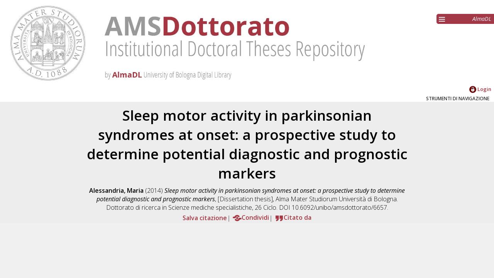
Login (480, 89)
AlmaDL (481, 18)
